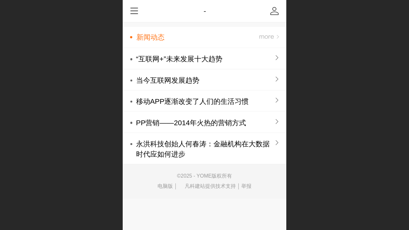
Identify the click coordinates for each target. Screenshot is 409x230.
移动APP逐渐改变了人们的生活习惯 (192, 101)
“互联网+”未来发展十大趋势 (179, 59)
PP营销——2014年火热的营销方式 (191, 123)
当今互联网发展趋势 (167, 80)
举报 (246, 186)
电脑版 (165, 186)
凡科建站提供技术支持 (207, 186)
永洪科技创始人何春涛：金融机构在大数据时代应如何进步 (203, 149)
